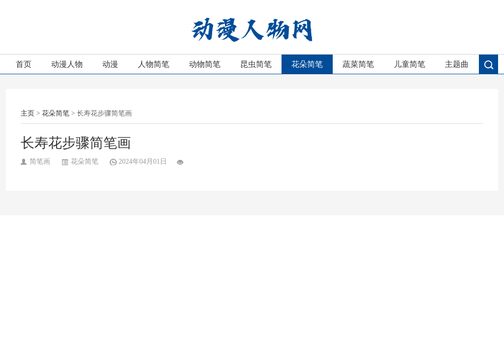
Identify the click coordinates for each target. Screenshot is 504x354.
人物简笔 (153, 64)
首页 (24, 64)
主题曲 (457, 64)
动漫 (110, 64)
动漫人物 (67, 64)
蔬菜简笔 (358, 64)
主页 (27, 113)
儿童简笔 (409, 64)
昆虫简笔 (256, 64)
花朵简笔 (307, 64)
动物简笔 (204, 64)
